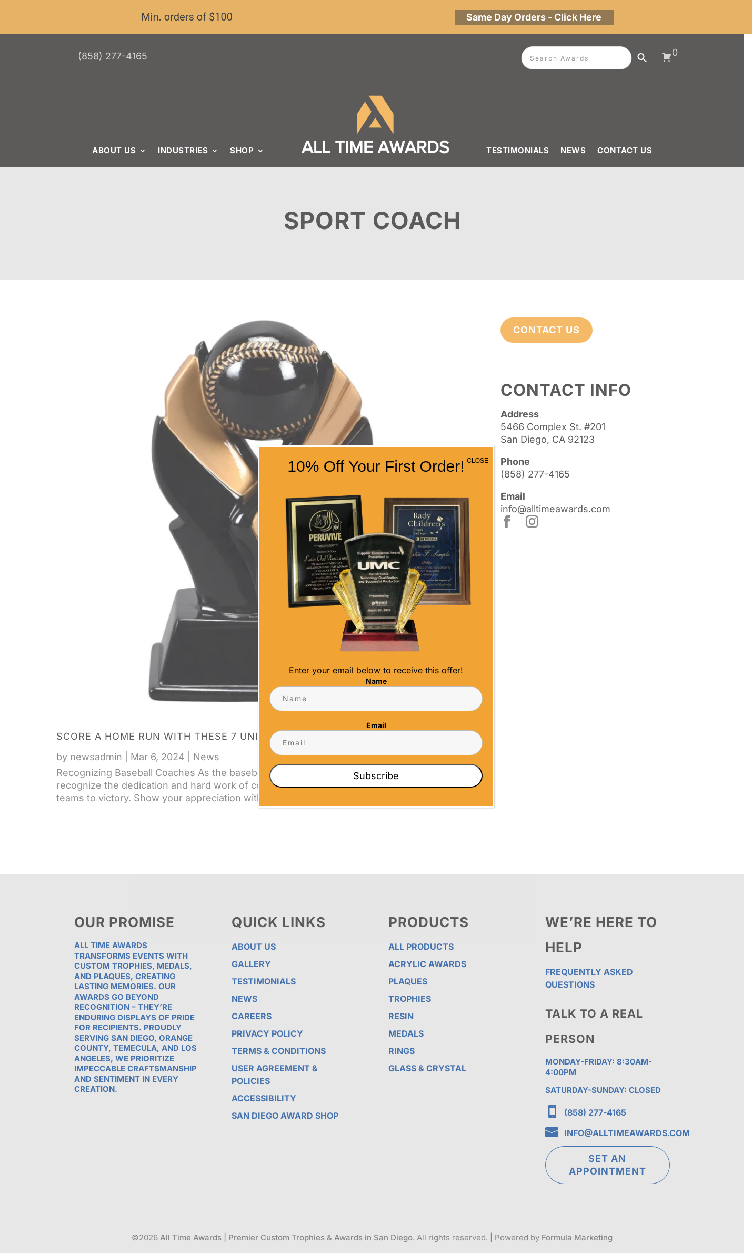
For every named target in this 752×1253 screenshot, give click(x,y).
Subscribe (376, 775)
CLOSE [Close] (477, 460)
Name (376, 681)
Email (376, 725)
